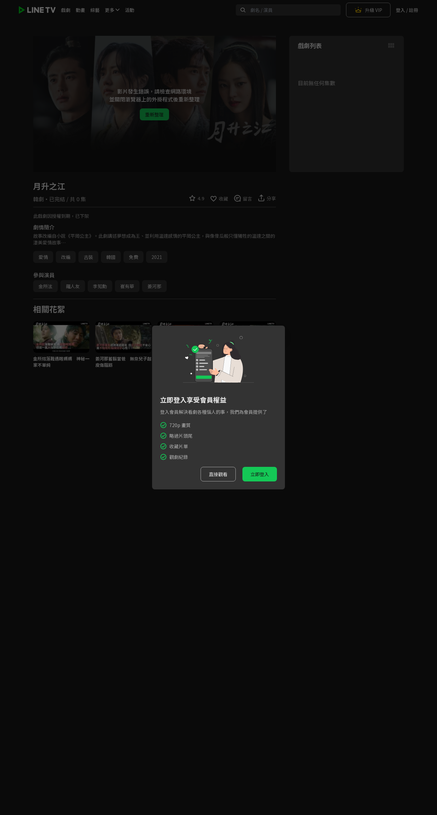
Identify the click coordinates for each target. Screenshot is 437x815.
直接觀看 (218, 474)
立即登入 (259, 474)
